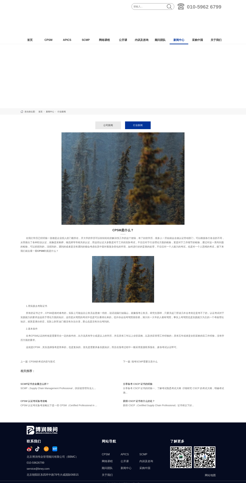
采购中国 (197, 16)
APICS (67, 16)
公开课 (123, 16)
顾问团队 (160, 16)
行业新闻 (62, 88)
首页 (30, 16)
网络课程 (104, 16)
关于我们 (216, 16)
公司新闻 (108, 101)
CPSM (48, 16)
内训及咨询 (141, 16)
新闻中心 (178, 16)
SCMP (86, 16)
